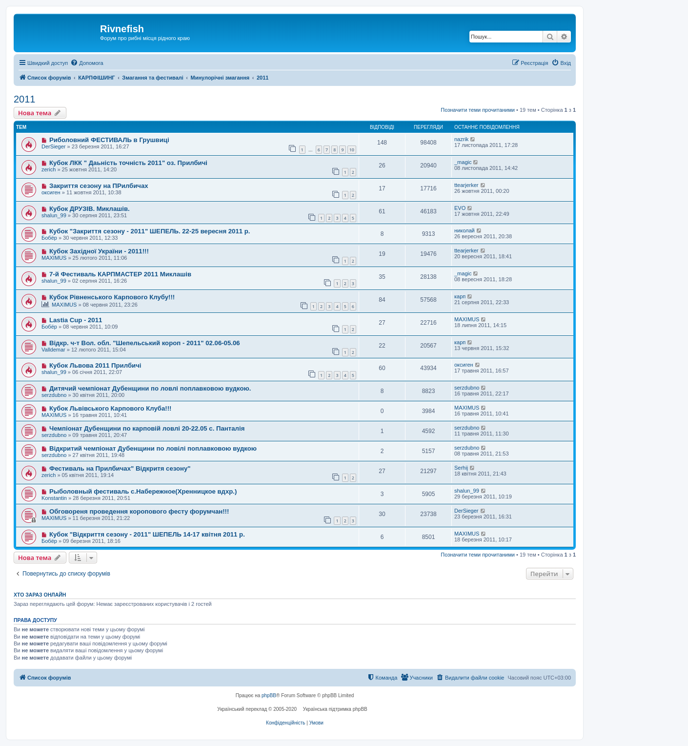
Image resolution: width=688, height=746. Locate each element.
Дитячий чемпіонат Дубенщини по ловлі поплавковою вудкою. (150, 388)
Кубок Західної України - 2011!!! (99, 251)
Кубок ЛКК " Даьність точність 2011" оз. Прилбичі (128, 162)
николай (464, 230)
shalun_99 (53, 215)
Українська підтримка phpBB (335, 709)
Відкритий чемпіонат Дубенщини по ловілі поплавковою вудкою (153, 448)
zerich (48, 169)
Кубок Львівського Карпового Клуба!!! (110, 408)
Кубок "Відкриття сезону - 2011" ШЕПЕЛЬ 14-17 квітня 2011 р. (147, 534)
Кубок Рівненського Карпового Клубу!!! (112, 297)
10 (351, 149)
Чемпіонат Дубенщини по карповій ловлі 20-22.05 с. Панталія (146, 428)
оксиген (51, 192)
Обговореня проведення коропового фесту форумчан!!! (139, 511)
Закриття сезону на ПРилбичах (98, 185)
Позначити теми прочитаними (478, 110)
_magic (462, 162)
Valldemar (53, 349)
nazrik (461, 139)
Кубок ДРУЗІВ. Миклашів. (89, 208)
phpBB (269, 695)
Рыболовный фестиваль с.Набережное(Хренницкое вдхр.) (143, 491)
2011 (25, 99)
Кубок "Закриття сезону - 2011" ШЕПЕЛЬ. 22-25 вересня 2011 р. (149, 231)
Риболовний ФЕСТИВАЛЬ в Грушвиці (109, 140)
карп (459, 296)
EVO (459, 208)
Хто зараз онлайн (40, 595)
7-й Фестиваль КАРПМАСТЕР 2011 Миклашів (120, 274)
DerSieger (53, 146)
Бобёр (49, 238)
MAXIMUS (53, 258)
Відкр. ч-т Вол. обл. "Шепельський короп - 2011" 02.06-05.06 (144, 343)
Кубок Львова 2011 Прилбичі (95, 365)
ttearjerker (466, 185)
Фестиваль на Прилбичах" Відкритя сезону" (120, 468)
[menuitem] (86, 63)
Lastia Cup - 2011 (75, 320)
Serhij (461, 468)
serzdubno (53, 395)
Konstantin (54, 498)
